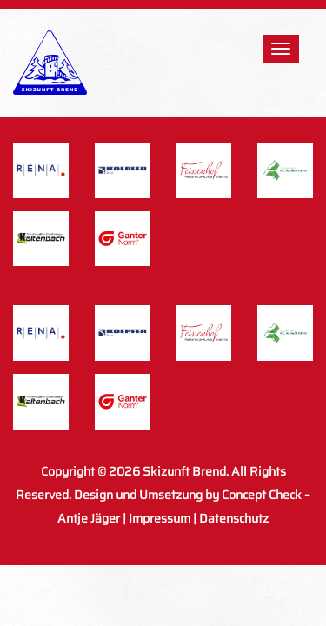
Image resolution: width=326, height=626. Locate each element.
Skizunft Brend (184, 471)
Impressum (159, 518)
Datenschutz (234, 518)
